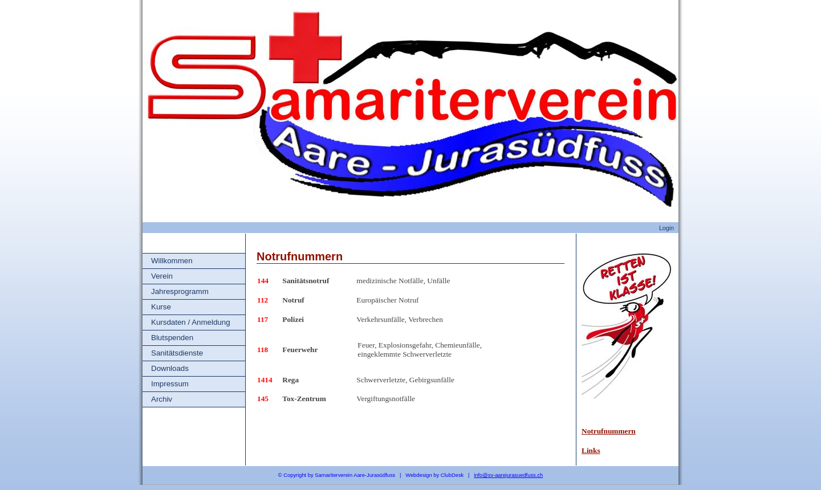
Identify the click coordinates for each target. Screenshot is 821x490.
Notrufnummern (609, 431)
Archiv (161, 399)
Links (591, 450)
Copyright (294, 475)
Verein (162, 276)
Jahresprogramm (180, 291)
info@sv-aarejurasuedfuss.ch (508, 475)
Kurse (161, 307)
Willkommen (172, 260)
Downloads (170, 368)
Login (666, 227)
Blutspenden (172, 337)
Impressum (170, 383)
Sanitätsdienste (177, 353)
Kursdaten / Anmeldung (190, 322)
